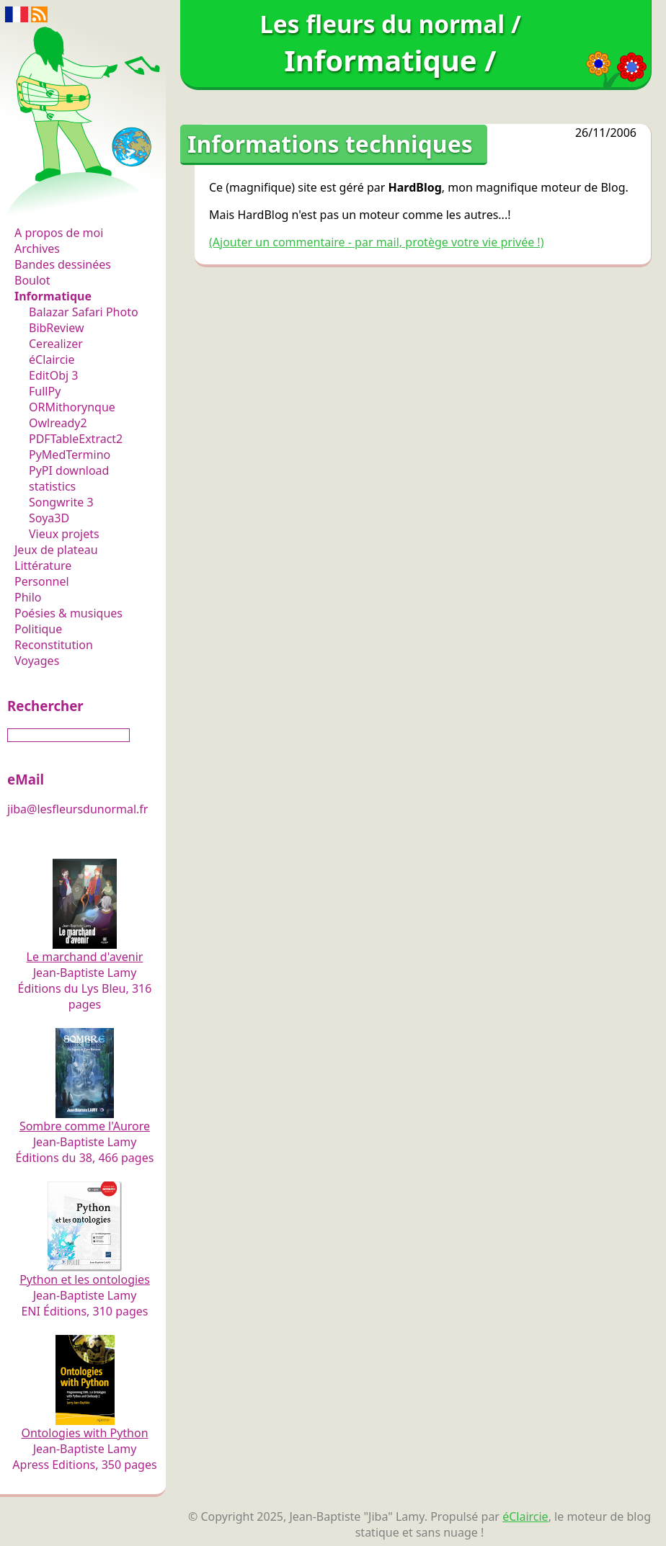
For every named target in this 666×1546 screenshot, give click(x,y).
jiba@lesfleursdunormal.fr (77, 809)
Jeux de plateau (56, 550)
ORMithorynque (72, 407)
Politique (38, 629)
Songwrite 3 (61, 502)
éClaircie (52, 359)
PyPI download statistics (69, 478)
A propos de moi (58, 233)
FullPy (45, 391)
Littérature (42, 565)
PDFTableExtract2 (76, 439)
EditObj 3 (53, 375)
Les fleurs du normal (76, 203)
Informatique (53, 296)
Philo (28, 597)
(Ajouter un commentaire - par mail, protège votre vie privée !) (376, 242)
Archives (37, 248)
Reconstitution (53, 645)
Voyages (36, 661)
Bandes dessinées (62, 264)
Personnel (41, 581)
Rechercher (45, 706)
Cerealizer (56, 344)
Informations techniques (330, 143)
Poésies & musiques (68, 613)
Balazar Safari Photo (83, 312)
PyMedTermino (69, 455)
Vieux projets (64, 534)
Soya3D (49, 518)
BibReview (56, 328)
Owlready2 (58, 423)
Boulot (32, 280)
